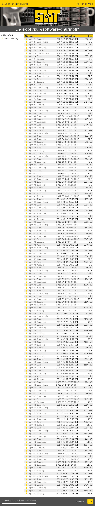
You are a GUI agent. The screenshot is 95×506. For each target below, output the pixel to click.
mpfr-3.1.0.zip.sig (34, 173)
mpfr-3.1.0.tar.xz (34, 164)
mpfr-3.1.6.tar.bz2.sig (36, 293)
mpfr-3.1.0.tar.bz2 (35, 153)
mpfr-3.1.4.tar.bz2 (35, 245)
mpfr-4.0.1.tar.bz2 (35, 336)
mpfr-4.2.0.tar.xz (34, 439)
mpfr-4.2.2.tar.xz (34, 485)
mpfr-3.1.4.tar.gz (34, 250)
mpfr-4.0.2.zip (33, 376)
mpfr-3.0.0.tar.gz (34, 113)
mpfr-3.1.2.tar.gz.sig (36, 207)
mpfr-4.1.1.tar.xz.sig (35, 419)
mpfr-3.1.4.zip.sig (34, 265)
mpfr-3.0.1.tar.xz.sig (35, 144)
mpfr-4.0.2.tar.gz (34, 365)
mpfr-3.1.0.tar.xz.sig (35, 167)
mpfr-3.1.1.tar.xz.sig (35, 190)
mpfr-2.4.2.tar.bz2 (35, 84)
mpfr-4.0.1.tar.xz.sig (35, 350)
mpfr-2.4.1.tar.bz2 (35, 62)
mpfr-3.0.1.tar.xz (34, 142)
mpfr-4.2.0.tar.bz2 (35, 427)
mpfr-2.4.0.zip (33, 56)
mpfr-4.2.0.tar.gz (34, 433)
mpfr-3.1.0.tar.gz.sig (36, 162)
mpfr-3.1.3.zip (33, 239)
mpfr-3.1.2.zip (33, 216)
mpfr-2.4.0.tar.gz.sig (36, 47)
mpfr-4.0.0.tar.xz (34, 325)
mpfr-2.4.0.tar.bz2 (35, 39)
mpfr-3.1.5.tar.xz (34, 279)
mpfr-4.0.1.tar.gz (34, 342)
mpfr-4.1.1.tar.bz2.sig (36, 407)
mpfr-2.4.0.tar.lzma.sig (37, 53)
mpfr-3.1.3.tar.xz (34, 233)
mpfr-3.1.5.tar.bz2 (35, 267)
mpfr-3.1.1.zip (33, 193)
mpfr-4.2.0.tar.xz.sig (35, 442)
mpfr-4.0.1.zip (33, 353)
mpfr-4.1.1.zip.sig (34, 425)
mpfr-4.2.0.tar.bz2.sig (36, 430)
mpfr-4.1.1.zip (33, 422)
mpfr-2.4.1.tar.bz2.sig (36, 64)
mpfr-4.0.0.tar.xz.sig (35, 327)
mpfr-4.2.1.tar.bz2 (35, 450)
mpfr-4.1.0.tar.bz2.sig (36, 385)
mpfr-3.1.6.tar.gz (34, 296)
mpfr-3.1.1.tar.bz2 (35, 176)
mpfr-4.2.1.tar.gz (34, 456)
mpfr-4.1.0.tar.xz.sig (35, 396)
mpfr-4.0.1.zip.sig (34, 356)
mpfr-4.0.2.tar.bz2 (35, 359)
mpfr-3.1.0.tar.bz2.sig (36, 156)
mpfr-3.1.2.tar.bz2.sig (36, 202)
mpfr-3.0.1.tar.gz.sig (36, 139)
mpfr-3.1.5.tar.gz (34, 273)
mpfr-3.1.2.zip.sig (34, 219)
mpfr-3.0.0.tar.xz (34, 119)
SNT (90, 501)
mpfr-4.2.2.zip (33, 490)
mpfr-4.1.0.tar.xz (34, 393)
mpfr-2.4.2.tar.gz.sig (36, 93)
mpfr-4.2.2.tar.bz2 (35, 473)
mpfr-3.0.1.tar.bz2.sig (36, 133)
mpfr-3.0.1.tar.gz (34, 136)
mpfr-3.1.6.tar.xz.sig (35, 304)
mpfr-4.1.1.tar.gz (34, 410)
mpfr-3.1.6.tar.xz (34, 302)
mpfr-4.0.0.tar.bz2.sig (36, 316)
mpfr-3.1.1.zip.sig (34, 196)
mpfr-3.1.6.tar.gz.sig (36, 299)
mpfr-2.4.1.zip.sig (34, 82)
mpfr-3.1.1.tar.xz (34, 187)
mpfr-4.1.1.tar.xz (34, 416)
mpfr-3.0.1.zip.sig (34, 150)
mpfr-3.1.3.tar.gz (34, 227)
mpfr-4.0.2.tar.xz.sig (35, 373)
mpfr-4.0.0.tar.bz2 (35, 313)
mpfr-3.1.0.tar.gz (34, 159)
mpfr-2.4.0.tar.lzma (35, 50)
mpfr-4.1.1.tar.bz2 (35, 405)
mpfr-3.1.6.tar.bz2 (35, 290)
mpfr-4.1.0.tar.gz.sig (36, 390)
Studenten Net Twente (15, 3)
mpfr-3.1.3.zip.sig (34, 242)
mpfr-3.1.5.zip (33, 285)
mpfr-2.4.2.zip (33, 102)
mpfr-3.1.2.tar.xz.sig (35, 213)
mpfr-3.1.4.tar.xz (34, 256)
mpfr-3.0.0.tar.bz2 (35, 107)
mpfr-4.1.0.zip (33, 399)
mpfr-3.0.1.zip (33, 147)
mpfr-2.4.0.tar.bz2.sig (36, 42)
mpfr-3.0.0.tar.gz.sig (36, 116)
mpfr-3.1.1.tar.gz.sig (36, 185)
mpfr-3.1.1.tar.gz (34, 182)
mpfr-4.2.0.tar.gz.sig (36, 436)
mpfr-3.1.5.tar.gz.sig (36, 276)
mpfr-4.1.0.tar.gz (34, 387)
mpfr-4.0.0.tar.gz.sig (36, 322)
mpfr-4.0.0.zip (33, 330)
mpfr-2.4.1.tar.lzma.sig (37, 76)
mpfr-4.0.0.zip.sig (34, 333)
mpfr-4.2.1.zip (33, 467)
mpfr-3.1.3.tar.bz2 (35, 222)
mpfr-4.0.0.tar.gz (34, 319)
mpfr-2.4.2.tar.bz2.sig (36, 87)
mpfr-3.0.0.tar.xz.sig (35, 122)
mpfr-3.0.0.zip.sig (34, 127)
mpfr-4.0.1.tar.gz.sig (36, 345)
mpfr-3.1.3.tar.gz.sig (36, 230)
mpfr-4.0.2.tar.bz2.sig (36, 362)
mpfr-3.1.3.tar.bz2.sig (36, 224)
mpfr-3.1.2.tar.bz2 (35, 199)
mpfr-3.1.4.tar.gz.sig (36, 253)
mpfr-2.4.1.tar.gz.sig (36, 70)
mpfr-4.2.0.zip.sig (34, 447)
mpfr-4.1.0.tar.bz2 (35, 382)
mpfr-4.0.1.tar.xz (34, 347)
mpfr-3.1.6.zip (33, 307)
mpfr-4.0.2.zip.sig (34, 379)
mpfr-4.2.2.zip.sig (34, 493)
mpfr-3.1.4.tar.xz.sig (35, 259)
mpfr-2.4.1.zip (33, 79)
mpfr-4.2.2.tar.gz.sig (36, 482)
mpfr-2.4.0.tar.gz (34, 44)
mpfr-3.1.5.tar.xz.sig (35, 282)
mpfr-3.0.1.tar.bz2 (35, 130)
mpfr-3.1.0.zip (33, 170)
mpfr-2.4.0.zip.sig (34, 59)
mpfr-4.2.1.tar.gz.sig (36, 459)
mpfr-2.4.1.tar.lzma (35, 73)
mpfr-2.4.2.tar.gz (34, 90)
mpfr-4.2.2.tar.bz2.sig (36, 476)
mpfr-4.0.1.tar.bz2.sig (36, 339)
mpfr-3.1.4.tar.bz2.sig (36, 247)
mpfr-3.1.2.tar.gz (34, 205)
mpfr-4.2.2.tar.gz (34, 479)
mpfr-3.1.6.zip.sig (34, 310)
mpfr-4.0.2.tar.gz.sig (36, 367)
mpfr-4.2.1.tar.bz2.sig (36, 453)
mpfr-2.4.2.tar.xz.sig (35, 99)
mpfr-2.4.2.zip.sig (34, 104)
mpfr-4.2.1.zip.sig (34, 470)
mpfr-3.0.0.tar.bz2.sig (36, 110)
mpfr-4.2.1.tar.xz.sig (35, 465)
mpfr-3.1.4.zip (33, 262)
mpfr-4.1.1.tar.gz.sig (36, 413)
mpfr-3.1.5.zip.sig (34, 287)
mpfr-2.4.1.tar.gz (34, 67)
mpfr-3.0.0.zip (33, 125)
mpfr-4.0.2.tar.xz (34, 370)
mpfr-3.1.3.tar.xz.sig (35, 236)
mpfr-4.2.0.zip (33, 445)
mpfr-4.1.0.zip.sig (34, 402)
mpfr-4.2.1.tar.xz (34, 462)
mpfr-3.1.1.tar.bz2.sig (36, 179)
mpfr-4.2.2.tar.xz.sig (35, 487)
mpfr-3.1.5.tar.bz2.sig (36, 270)
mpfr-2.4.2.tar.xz (34, 96)
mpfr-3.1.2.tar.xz (34, 210)
